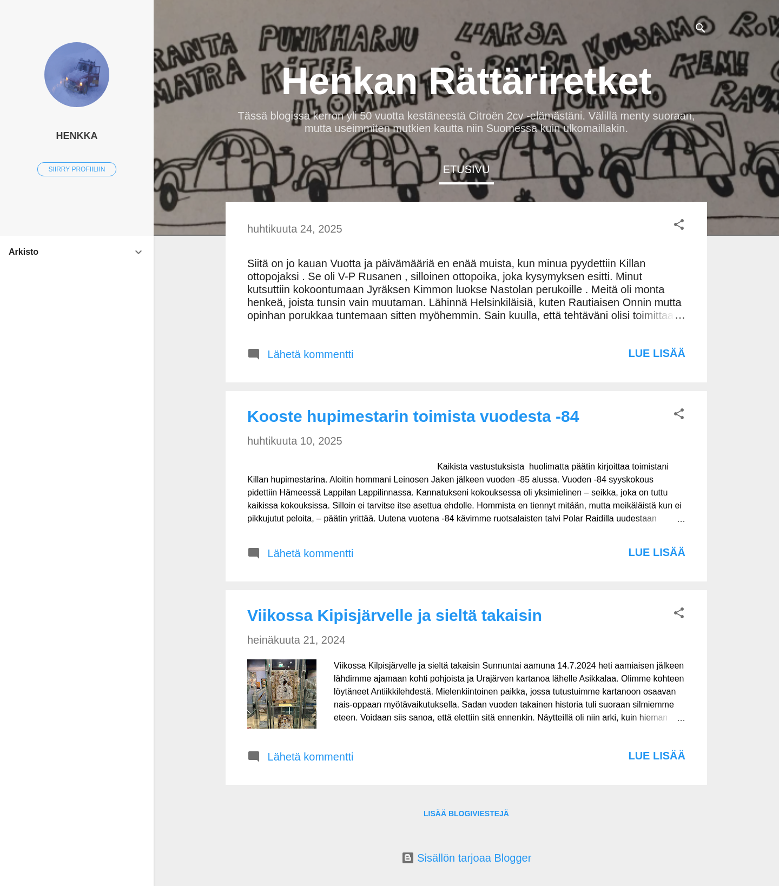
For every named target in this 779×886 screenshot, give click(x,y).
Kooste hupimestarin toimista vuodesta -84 (413, 416)
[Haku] (700, 29)
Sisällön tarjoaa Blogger (466, 858)
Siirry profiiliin (77, 169)
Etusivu (466, 169)
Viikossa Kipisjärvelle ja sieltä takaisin (394, 615)
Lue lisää (656, 353)
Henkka (76, 135)
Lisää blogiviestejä (466, 813)
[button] (678, 226)
